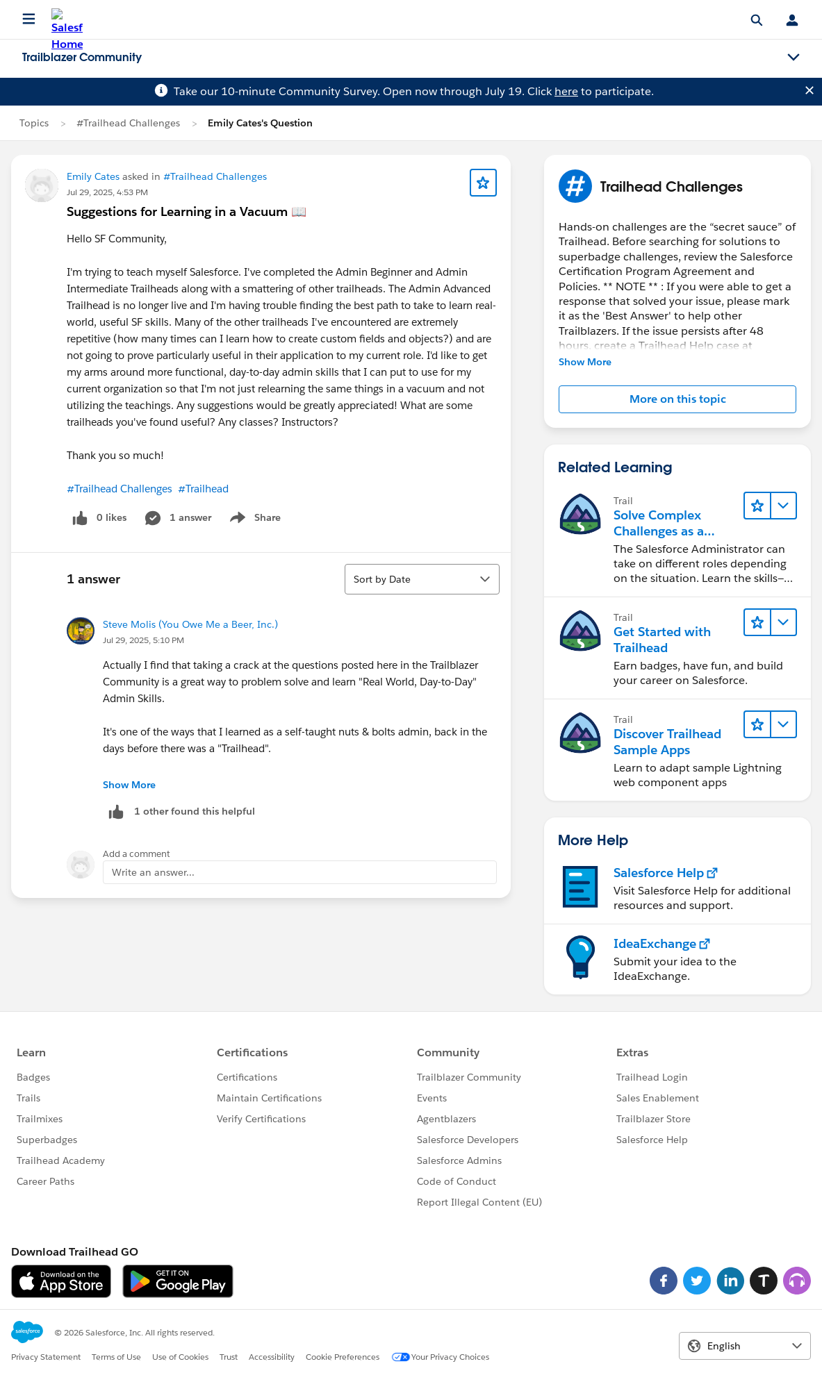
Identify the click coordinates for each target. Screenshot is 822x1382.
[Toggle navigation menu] (793, 57)
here (566, 91)
